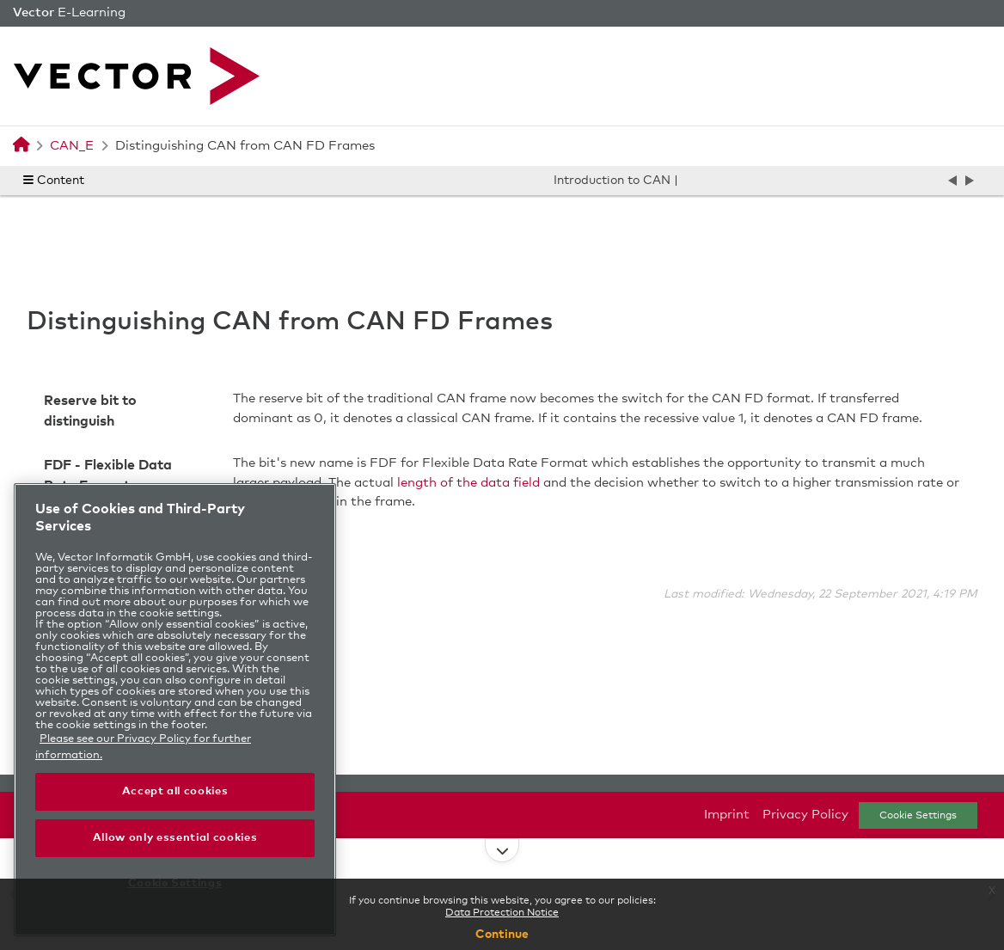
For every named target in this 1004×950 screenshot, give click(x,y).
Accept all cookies (175, 791)
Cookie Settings (918, 816)
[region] (175, 709)
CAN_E (72, 145)
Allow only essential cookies (175, 837)
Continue (502, 935)
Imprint (727, 814)
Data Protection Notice (502, 913)
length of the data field (468, 482)
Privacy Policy (805, 814)
